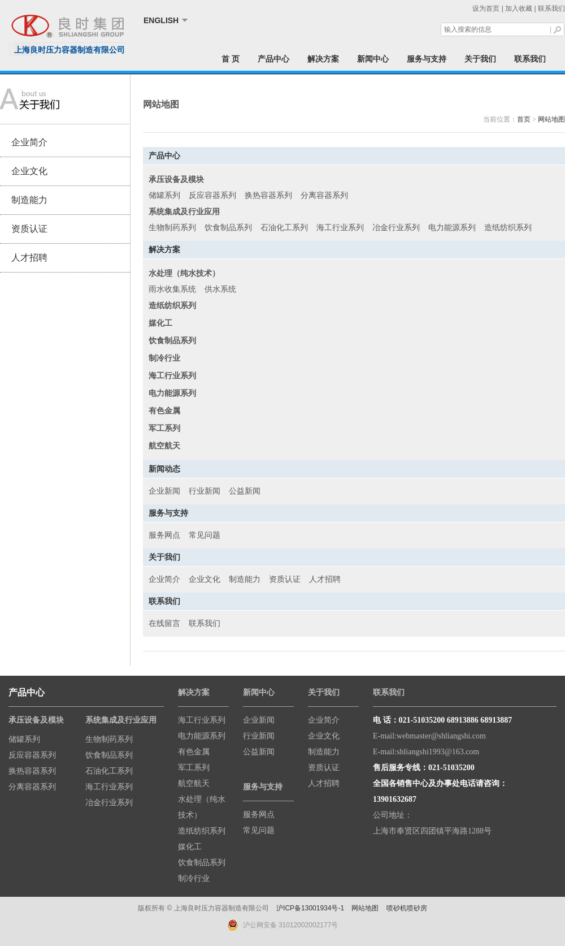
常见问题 (204, 535)
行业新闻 (204, 491)
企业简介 (29, 142)
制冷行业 (194, 878)
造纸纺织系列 (508, 227)
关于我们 (480, 58)
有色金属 (194, 752)
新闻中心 (373, 58)
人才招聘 (29, 257)
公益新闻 (244, 491)
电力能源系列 (452, 227)
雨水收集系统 (172, 289)
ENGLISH (161, 20)
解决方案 (323, 58)
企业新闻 (164, 491)
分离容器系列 (324, 195)
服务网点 (164, 535)
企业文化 (29, 171)
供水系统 (220, 289)
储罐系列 (164, 195)
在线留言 (164, 623)
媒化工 (190, 847)
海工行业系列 (340, 227)
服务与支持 (426, 58)
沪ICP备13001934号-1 (310, 908)
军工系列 (194, 767)
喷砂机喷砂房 (406, 908)
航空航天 (194, 783)
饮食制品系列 (228, 227)
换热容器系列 (268, 195)
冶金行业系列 (396, 227)
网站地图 (551, 119)
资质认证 (29, 229)
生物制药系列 (172, 227)
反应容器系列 (212, 195)
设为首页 (485, 8)
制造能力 (29, 200)
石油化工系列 (284, 227)
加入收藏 (518, 8)
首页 (524, 119)
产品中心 (273, 58)
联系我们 (551, 8)
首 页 (230, 58)
